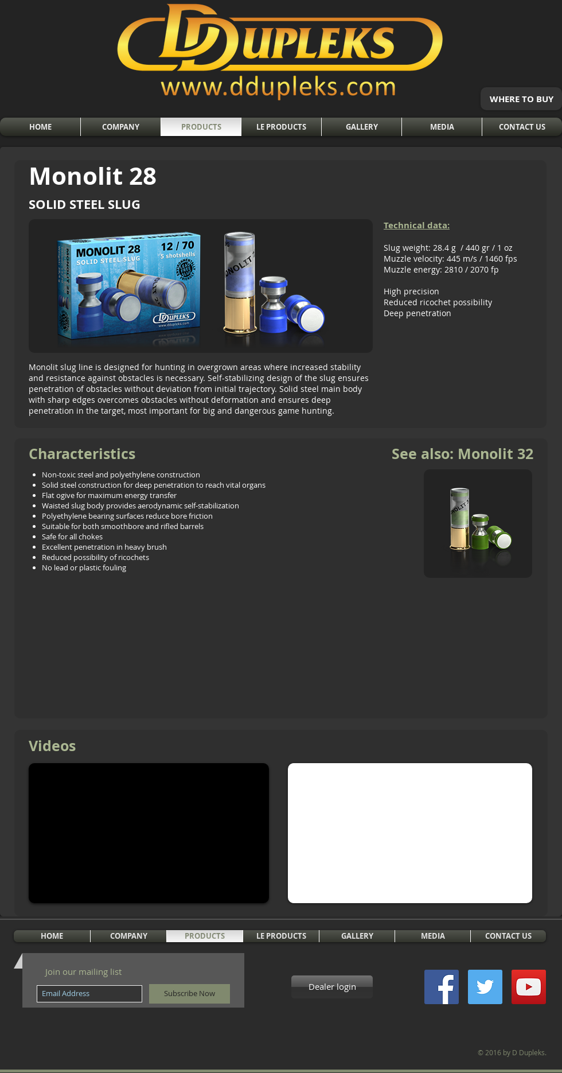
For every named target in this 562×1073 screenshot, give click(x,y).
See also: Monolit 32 (462, 454)
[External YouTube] (149, 833)
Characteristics (82, 454)
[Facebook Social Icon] (441, 987)
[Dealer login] (332, 986)
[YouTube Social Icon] (529, 987)
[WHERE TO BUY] (521, 98)
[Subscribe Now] (189, 994)
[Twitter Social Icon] (485, 987)
